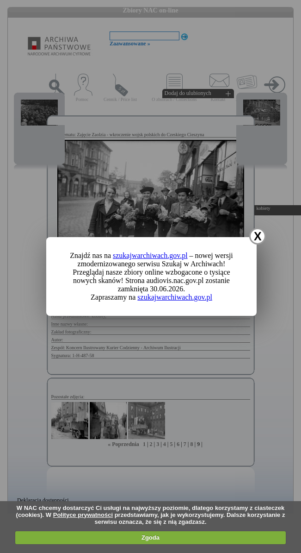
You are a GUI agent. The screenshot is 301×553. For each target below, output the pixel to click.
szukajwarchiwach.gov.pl (150, 255)
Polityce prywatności (83, 514)
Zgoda (150, 537)
